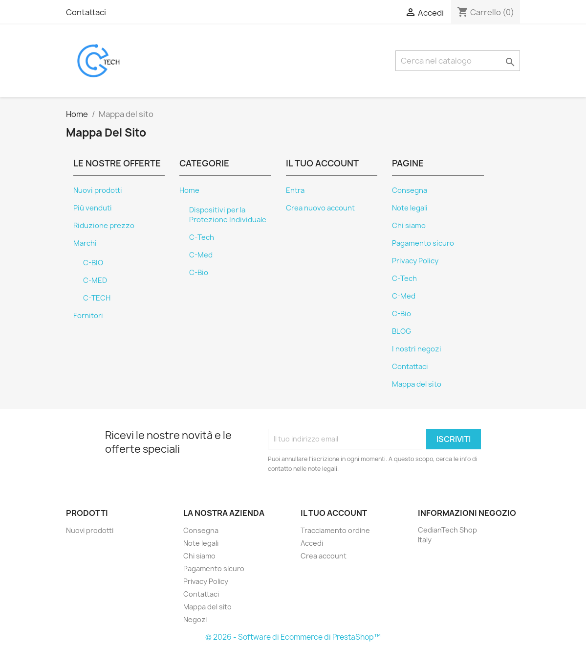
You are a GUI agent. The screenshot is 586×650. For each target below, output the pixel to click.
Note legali (410, 208)
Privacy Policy (415, 261)
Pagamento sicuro (423, 243)
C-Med (201, 255)
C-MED (95, 280)
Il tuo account (334, 513)
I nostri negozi (416, 349)
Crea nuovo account (320, 208)
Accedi (312, 543)
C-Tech (201, 237)
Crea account (324, 555)
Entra (295, 190)
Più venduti (92, 208)
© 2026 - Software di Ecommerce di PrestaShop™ (293, 637)
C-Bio (198, 273)
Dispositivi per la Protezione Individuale (227, 215)
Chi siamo (409, 226)
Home (189, 190)
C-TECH (96, 298)
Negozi (195, 619)
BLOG (401, 331)
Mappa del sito (416, 384)
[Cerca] (457, 60)
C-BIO (93, 263)
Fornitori (88, 316)
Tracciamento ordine (335, 530)
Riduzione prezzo (103, 226)
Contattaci (86, 12)
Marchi (85, 243)
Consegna (409, 190)
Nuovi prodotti (97, 190)
